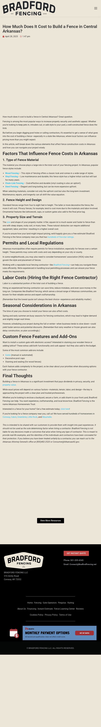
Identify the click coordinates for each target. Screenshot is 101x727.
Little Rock (32, 417)
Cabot (13, 417)
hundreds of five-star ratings (61, 237)
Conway (6, 417)
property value (9, 385)
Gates (8, 355)
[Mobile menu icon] (95, 8)
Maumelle (47, 417)
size (8, 222)
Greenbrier (22, 417)
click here (65, 409)
